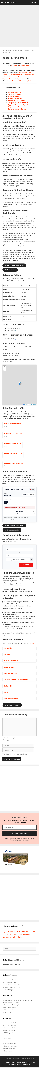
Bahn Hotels (8, 1051)
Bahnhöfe (16, 50)
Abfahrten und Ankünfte (16, 101)
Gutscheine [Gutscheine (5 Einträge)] (10, 935)
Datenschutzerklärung (27, 1058)
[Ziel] (19, 555)
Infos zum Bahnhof (14, 92)
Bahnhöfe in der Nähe (15, 99)
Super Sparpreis (9, 990)
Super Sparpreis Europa (12, 987)
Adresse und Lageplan (16, 75)
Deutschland (24, 50)
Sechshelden (8, 648)
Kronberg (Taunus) (10, 673)
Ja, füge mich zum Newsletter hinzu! (14, 754)
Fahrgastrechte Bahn (11, 1007)
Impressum (16, 1058)
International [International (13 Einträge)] (19, 934)
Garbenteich (8, 686)
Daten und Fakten (14, 94)
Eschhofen (7, 654)
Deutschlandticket (10, 980)
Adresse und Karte (14, 96)
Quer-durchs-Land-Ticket (12, 985)
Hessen (14, 66)
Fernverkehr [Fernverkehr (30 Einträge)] (29, 931)
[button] (20, 383)
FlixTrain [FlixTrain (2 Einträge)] (5, 934)
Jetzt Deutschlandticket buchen (14, 265)
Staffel (6, 692)
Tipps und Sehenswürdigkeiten (12, 79)
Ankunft (31, 494)
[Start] (19, 549)
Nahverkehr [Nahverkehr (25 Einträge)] (17, 937)
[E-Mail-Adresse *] (19, 827)
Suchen (26, 565)
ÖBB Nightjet (8, 1033)
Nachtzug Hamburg (10, 1025)
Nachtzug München (10, 1028)
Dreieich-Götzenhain (11, 661)
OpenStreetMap (32, 404)
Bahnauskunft (7, 50)
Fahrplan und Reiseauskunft (18, 77)
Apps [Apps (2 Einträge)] (4, 932)
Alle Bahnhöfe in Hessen (12, 705)
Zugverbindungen (10, 1048)
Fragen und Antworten (16, 107)
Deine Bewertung (8, 738)
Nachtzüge (7, 1012)
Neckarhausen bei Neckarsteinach (16, 680)
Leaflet (25, 404)
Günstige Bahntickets (11, 982)
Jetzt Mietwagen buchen (12, 530)
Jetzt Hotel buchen (10, 270)
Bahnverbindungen (10, 1046)
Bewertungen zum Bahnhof (17, 109)
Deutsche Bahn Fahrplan (12, 1005)
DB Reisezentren (9, 1010)
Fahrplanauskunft (10, 1043)
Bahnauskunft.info (8, 2)
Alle (6, 502)
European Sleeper (10, 1030)
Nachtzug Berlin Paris (11, 1023)
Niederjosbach (9, 667)
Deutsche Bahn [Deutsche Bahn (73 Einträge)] (14, 931)
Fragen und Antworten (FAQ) (21, 81)
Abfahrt (25, 494)
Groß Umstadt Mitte (11, 699)
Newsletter (8, 1058)
